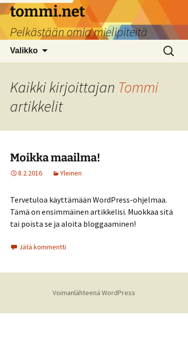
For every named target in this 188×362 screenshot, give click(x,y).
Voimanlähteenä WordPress (94, 292)
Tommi (138, 87)
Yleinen (71, 172)
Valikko (24, 50)
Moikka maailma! (55, 157)
